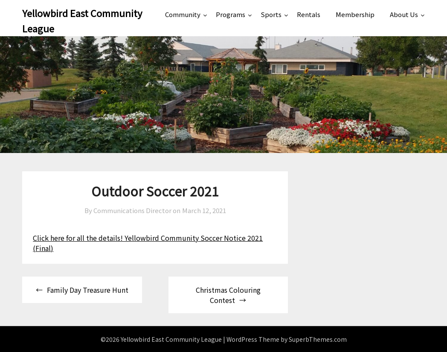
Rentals (308, 14)
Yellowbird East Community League (82, 20)
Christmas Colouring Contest (228, 295)
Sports (271, 14)
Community (182, 14)
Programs (230, 14)
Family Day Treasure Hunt (87, 290)
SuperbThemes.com (318, 339)
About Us (404, 14)
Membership (355, 14)
